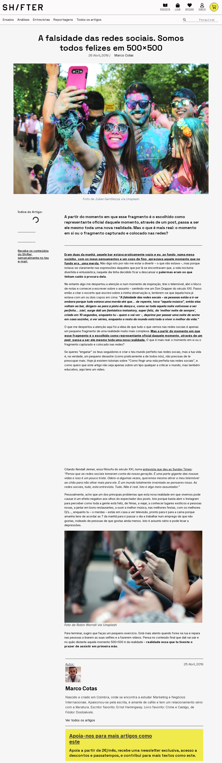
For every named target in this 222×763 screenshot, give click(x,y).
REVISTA (165, 9)
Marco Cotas (123, 55)
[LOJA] (178, 5)
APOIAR (189, 9)
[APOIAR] (189, 5)
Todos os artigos (88, 20)
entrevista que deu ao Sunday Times (167, 469)
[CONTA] (202, 5)
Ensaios (8, 20)
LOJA (177, 9)
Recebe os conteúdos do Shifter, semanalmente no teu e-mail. (33, 256)
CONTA (202, 9)
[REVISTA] (165, 5)
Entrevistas (41, 20)
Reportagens (63, 20)
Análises (23, 20)
